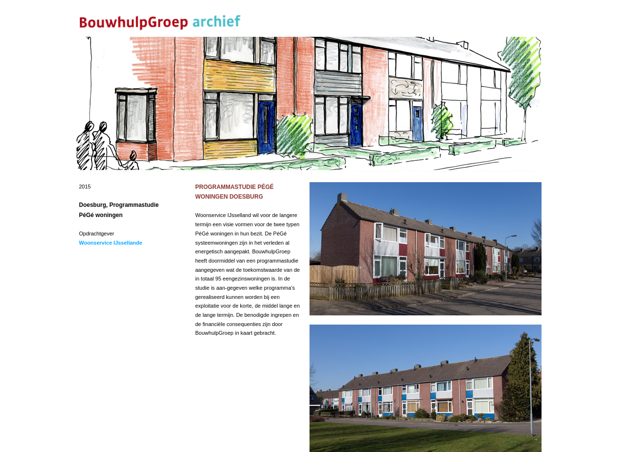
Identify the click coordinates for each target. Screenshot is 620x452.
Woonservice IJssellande (110, 243)
